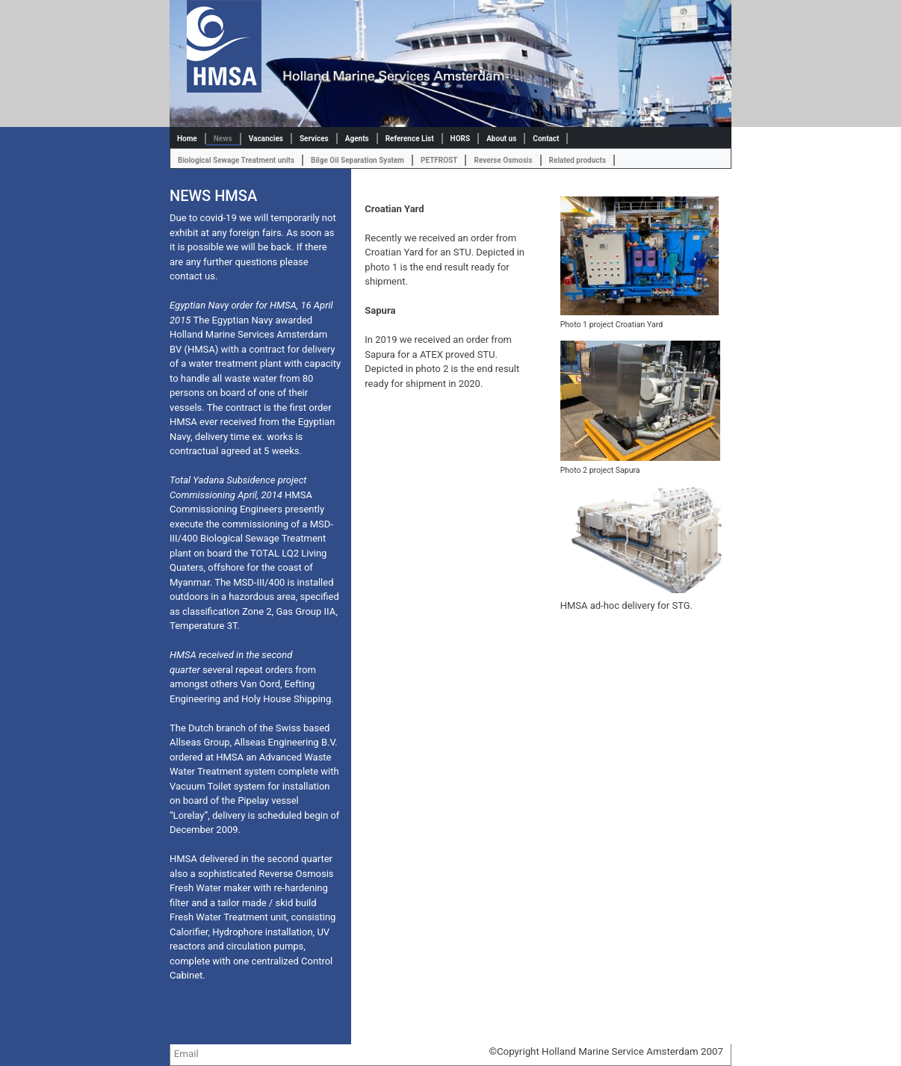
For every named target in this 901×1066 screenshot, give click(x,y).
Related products (577, 160)
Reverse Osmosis (503, 160)
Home (187, 138)
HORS (460, 138)
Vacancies (266, 138)
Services (314, 138)
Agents (357, 138)
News (223, 138)
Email (186, 1053)
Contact (546, 138)
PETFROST (439, 160)
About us (501, 138)
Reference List (410, 138)
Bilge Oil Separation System (357, 160)
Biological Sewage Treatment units (236, 160)
